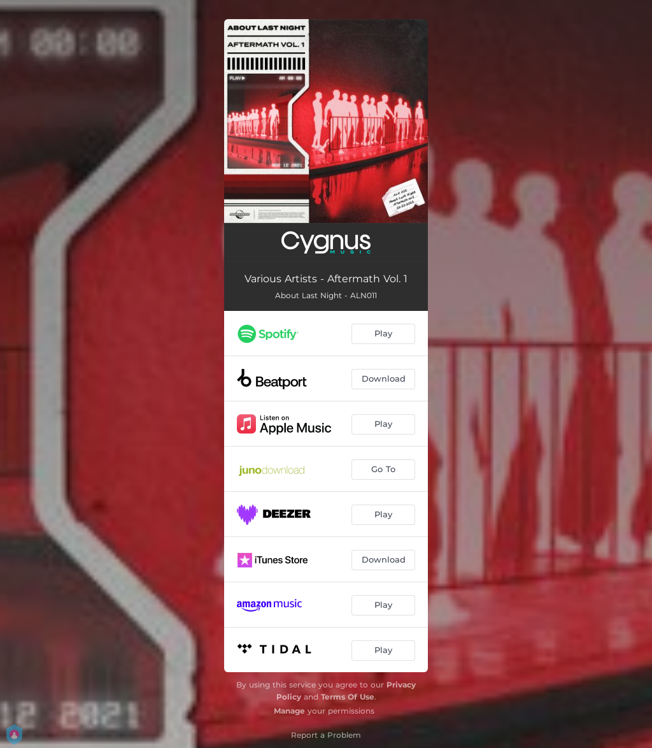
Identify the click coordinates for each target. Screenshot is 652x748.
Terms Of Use (347, 696)
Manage (289, 711)
